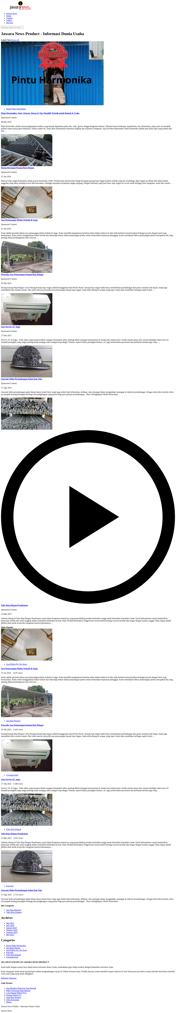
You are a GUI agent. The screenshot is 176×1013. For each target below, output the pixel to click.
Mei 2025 (10, 923)
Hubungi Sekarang (8, 978)
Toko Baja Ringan (13, 829)
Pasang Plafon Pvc (13, 995)
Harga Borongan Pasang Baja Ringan (17, 168)
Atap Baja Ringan (13, 997)
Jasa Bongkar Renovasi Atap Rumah (21, 988)
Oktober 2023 (11, 930)
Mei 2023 (10, 935)
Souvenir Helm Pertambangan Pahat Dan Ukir (21, 379)
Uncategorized (12, 775)
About (8, 16)
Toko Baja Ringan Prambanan (14, 605)
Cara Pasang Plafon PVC (16, 993)
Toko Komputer (12, 1000)
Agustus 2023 (11, 932)
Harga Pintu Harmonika (16, 109)
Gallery (9, 20)
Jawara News (11, 13)
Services (9, 23)
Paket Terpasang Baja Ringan (18, 990)
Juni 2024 (10, 925)
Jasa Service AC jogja (10, 327)
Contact (9, 18)
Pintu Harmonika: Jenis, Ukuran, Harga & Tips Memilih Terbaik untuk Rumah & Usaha (40, 113)
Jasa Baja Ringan (13, 721)
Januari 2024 (11, 928)
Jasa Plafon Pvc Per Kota (16, 664)
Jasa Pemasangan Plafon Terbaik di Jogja (19, 220)
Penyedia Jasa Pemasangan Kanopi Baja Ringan (22, 274)
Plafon (9, 1002)
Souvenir (10, 886)
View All (15, 40)
